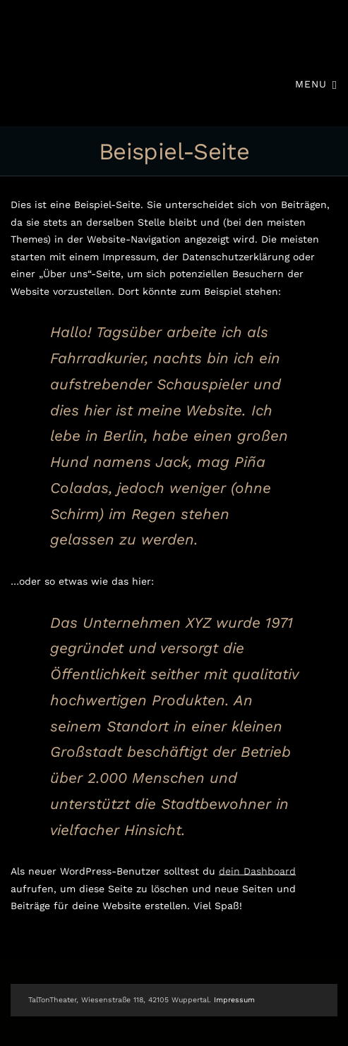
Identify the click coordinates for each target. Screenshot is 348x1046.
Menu (316, 83)
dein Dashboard (257, 871)
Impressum (234, 999)
